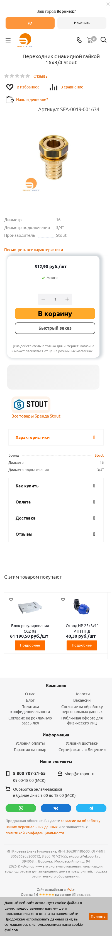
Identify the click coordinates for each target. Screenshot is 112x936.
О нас (30, 694)
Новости (82, 694)
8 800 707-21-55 (29, 773)
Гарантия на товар (30, 749)
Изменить (82, 23)
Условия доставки (82, 743)
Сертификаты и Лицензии (82, 749)
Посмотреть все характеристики (33, 250)
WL (70, 889)
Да (30, 23)
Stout (99, 455)
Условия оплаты (30, 743)
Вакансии (82, 700)
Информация (56, 734)
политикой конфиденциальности (35, 833)
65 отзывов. (81, 894)
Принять (98, 916)
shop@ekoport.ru (80, 774)
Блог (30, 700)
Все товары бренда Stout (35, 416)
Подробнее (30, 645)
